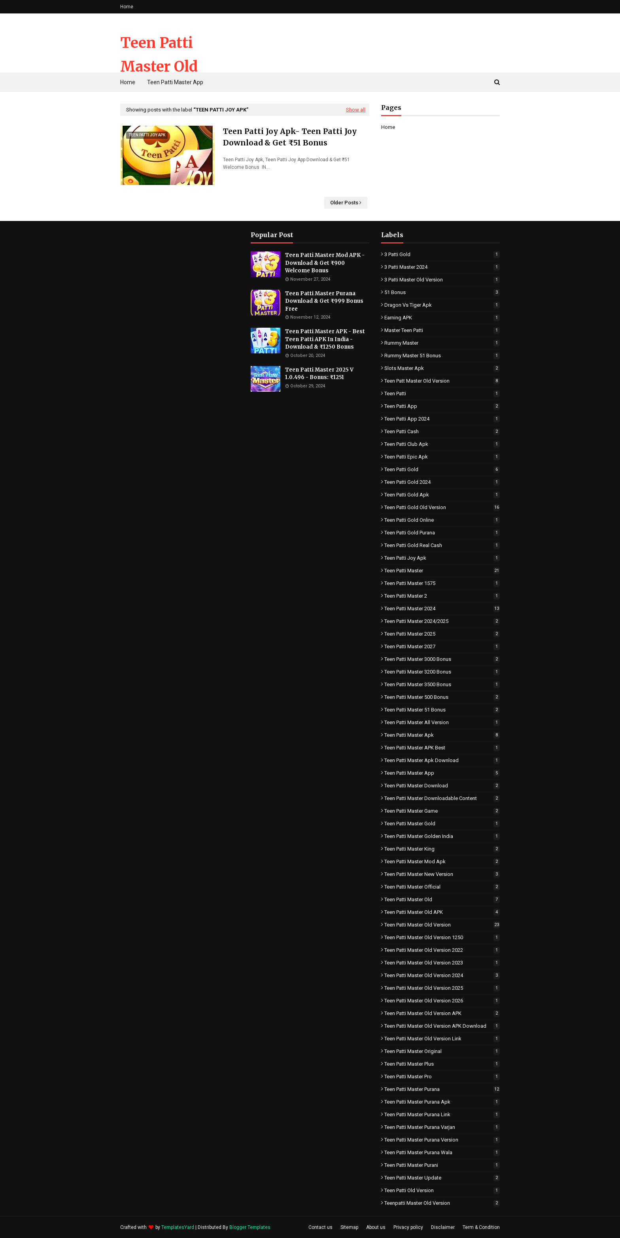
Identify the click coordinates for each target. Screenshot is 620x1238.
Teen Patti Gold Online (442, 520)
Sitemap (349, 1227)
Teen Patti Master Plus (442, 1064)
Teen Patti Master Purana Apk (442, 1102)
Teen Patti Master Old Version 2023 (442, 963)
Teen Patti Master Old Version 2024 (442, 975)
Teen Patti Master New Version (442, 874)
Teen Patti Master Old (442, 899)
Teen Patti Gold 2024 (442, 482)
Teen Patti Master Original (442, 1051)
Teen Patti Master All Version (442, 722)
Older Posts (344, 203)
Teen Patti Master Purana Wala (442, 1152)
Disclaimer (443, 1227)
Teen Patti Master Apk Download (442, 760)
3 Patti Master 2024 (442, 267)
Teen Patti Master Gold (442, 824)
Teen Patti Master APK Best (442, 748)
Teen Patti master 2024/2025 (442, 621)
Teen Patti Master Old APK (442, 912)
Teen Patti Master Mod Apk (442, 861)
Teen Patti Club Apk (442, 444)
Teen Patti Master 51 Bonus (442, 710)
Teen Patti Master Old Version (159, 66)
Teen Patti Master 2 (442, 596)
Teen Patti (442, 393)
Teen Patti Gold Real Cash (442, 545)
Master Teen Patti (442, 330)
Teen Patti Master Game (442, 811)
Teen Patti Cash (442, 431)
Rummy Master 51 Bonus (442, 356)
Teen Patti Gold (442, 469)
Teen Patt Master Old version (442, 381)
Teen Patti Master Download (442, 786)
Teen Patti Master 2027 (442, 646)
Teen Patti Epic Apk (442, 457)
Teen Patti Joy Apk (442, 558)
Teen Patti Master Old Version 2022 (442, 950)
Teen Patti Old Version (442, 1190)
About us (376, 1227)
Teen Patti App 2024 (442, 419)
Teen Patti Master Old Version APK (442, 1013)
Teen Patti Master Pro (442, 1076)
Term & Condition (481, 1227)
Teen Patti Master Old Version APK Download (442, 1026)
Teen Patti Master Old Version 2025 (442, 988)
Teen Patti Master (442, 571)
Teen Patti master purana (442, 1089)
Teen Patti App (442, 406)
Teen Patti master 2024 (442, 608)
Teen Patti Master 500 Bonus (442, 697)
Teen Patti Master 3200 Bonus (442, 672)
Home (126, 6)
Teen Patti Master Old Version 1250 (442, 937)
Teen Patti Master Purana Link (442, 1114)
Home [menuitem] (127, 82)
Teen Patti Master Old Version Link (442, 1039)
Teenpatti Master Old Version (442, 1203)
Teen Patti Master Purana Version (442, 1140)
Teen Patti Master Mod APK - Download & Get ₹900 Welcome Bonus (325, 263)
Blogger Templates (249, 1227)
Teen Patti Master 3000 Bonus (442, 659)
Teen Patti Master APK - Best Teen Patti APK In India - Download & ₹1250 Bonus (325, 339)
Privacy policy (408, 1227)
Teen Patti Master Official (442, 887)
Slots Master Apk (442, 368)
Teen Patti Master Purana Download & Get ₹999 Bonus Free (324, 301)
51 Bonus (442, 292)
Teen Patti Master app (442, 773)
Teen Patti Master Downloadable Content (442, 798)
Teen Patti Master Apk (442, 735)
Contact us (320, 1227)
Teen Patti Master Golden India (442, 836)
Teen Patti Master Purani (442, 1165)
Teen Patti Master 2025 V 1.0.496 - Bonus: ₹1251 (319, 373)
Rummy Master (442, 343)
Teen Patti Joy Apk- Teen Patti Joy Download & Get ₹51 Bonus (290, 136)
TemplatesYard (177, 1227)
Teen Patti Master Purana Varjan (442, 1127)
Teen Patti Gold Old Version (442, 507)
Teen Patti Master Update (442, 1178)
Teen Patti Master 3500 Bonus (442, 684)
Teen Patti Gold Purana (442, 533)
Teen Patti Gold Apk (442, 495)
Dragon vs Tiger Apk (442, 305)
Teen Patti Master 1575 (442, 583)
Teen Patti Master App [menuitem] (175, 82)
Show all (355, 110)
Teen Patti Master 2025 (442, 634)
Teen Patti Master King (442, 849)
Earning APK (442, 318)
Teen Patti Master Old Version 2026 (442, 1001)
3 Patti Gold (442, 254)
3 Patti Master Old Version (442, 280)
